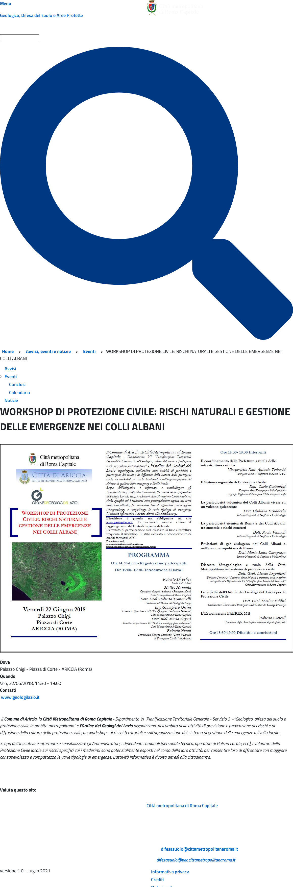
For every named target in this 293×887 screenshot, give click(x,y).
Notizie (11, 400)
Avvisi (10, 368)
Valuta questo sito (18, 789)
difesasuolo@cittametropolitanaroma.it (199, 849)
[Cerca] (146, 193)
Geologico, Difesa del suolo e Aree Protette (41, 15)
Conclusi (17, 384)
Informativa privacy (170, 871)
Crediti (157, 879)
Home (8, 351)
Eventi (89, 351)
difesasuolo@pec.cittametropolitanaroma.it (195, 859)
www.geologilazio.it (20, 697)
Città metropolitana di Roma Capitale (182, 805)
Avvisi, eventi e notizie (48, 351)
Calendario (19, 392)
